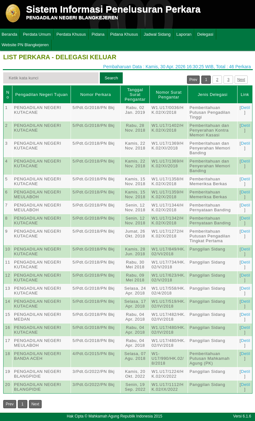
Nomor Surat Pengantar (169, 94)
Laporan (184, 34)
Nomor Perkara (95, 94)
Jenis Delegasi (213, 94)
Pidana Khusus (124, 34)
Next (241, 79)
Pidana (98, 34)
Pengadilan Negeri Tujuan (41, 94)
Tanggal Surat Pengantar (135, 94)
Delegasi (205, 34)
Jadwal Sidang (157, 34)
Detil (245, 107)
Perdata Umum (37, 34)
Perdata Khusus (71, 34)
